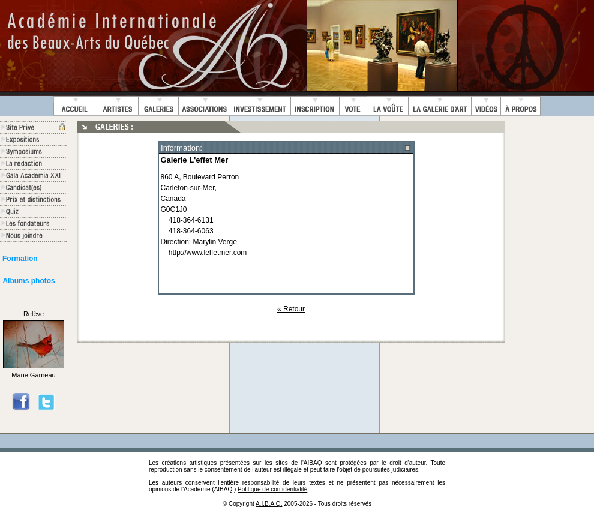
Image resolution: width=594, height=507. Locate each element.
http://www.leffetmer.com (207, 252)
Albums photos (28, 281)
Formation (20, 258)
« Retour (291, 309)
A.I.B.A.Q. (269, 503)
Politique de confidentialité (272, 489)
